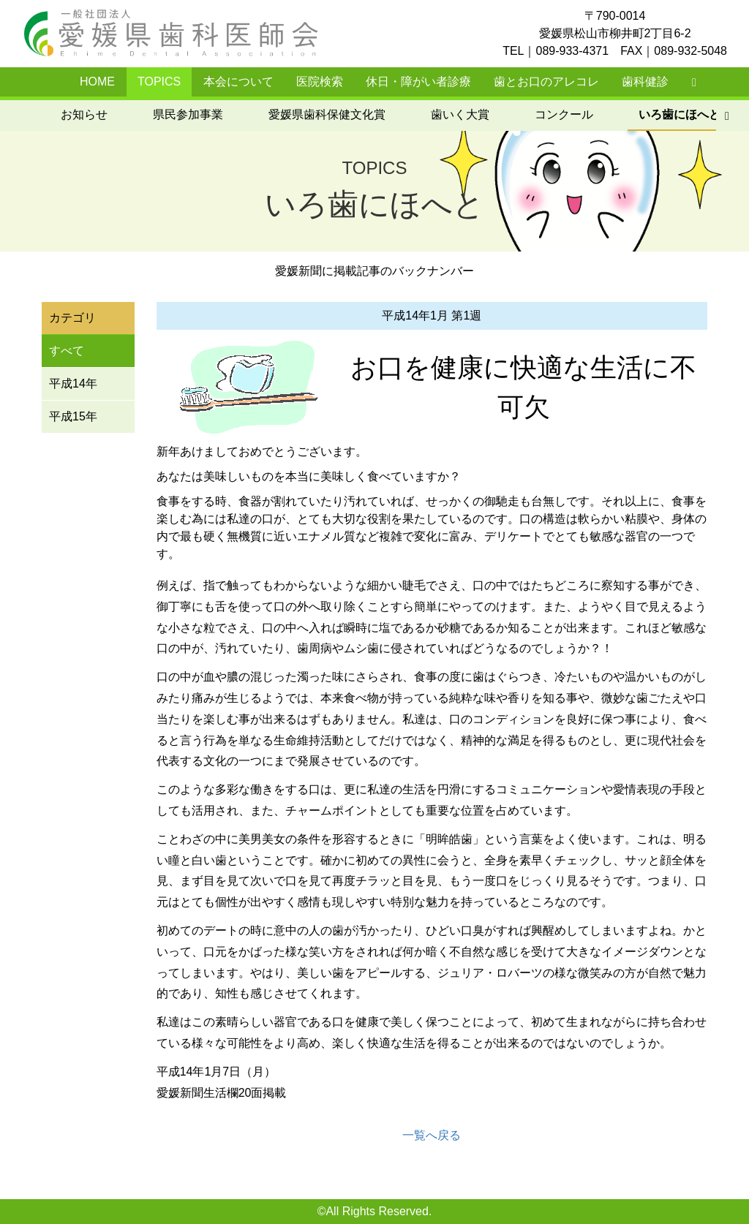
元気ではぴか (653, 114)
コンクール (416, 114)
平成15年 (73, 416)
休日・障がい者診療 (418, 81)
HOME (97, 81)
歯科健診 (645, 81)
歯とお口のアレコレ (546, 81)
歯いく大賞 (312, 114)
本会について (238, 81)
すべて (66, 350)
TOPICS (159, 81)
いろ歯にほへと (532, 114)
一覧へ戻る (431, 1135)
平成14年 (73, 383)
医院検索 (319, 81)
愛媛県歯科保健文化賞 (179, 114)
